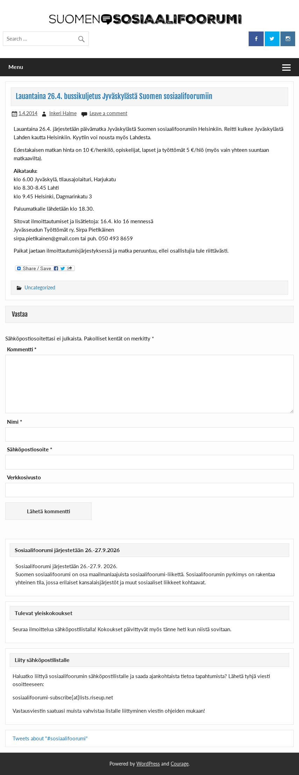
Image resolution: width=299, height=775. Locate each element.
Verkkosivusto (24, 477)
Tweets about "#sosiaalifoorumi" (50, 738)
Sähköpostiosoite (29, 449)
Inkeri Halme (63, 113)
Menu (15, 66)
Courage (179, 764)
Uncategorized (39, 287)
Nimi (14, 421)
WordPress (148, 764)
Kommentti (21, 349)
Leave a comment (108, 113)
